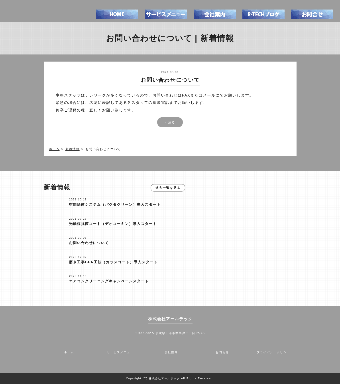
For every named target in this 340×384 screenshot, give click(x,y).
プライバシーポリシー (273, 352)
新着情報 (72, 149)
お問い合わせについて (89, 243)
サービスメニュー (120, 352)
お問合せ (222, 352)
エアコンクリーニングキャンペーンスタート (109, 281)
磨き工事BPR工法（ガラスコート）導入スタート (113, 262)
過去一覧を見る (167, 188)
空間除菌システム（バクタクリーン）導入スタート (115, 204)
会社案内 (171, 352)
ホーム (54, 149)
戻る (170, 122)
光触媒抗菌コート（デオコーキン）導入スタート (113, 224)
